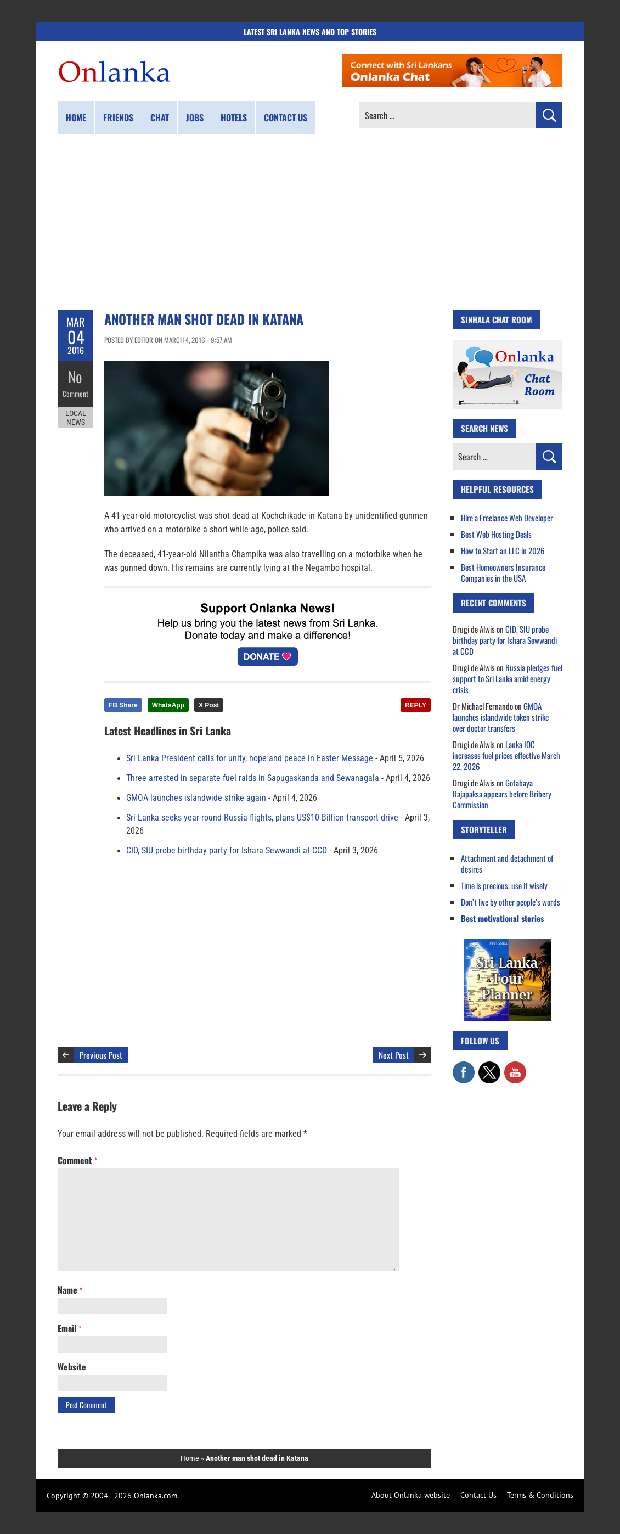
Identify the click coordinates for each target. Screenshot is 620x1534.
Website (72, 1366)
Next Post (394, 1055)
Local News (75, 416)
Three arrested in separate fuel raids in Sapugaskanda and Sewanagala (252, 778)
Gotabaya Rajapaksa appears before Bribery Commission (502, 794)
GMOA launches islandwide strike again (196, 798)
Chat (159, 117)
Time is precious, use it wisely (504, 885)
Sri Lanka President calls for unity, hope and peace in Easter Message (249, 758)
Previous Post (101, 1055)
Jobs (195, 117)
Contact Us (478, 1495)
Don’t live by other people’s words (510, 902)
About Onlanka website (410, 1495)
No (75, 376)
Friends (118, 117)
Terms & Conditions (540, 1495)
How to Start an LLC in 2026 (503, 550)
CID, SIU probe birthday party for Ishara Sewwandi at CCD (226, 851)
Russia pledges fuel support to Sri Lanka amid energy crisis (507, 678)
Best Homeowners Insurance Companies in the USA (503, 572)
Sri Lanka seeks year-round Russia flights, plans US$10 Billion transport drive (262, 818)
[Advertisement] (310, 222)
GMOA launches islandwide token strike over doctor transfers (501, 717)
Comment (75, 392)
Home (76, 117)
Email (69, 1328)
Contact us (285, 117)
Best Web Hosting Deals (496, 534)
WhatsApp (168, 705)
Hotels (234, 117)
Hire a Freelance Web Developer (507, 518)
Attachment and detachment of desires (507, 863)
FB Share (123, 705)
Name (70, 1289)
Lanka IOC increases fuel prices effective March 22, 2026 (506, 755)
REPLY (415, 705)
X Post (209, 705)
